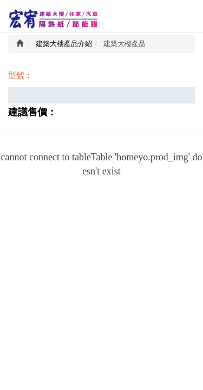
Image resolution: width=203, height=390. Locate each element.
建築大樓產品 (124, 44)
